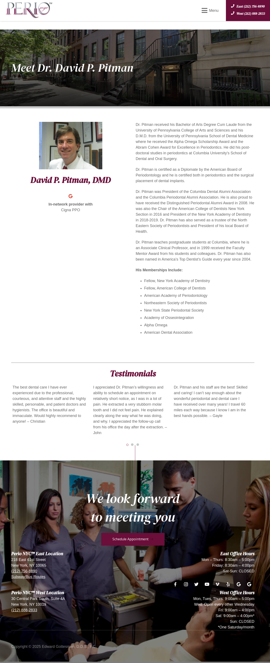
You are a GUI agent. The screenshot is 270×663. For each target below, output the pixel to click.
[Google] (70, 196)
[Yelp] (228, 584)
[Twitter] (196, 584)
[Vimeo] (217, 584)
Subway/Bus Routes (28, 577)
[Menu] (210, 10)
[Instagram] (186, 584)
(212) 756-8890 (24, 571)
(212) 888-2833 (24, 610)
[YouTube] (207, 584)
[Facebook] (175, 584)
